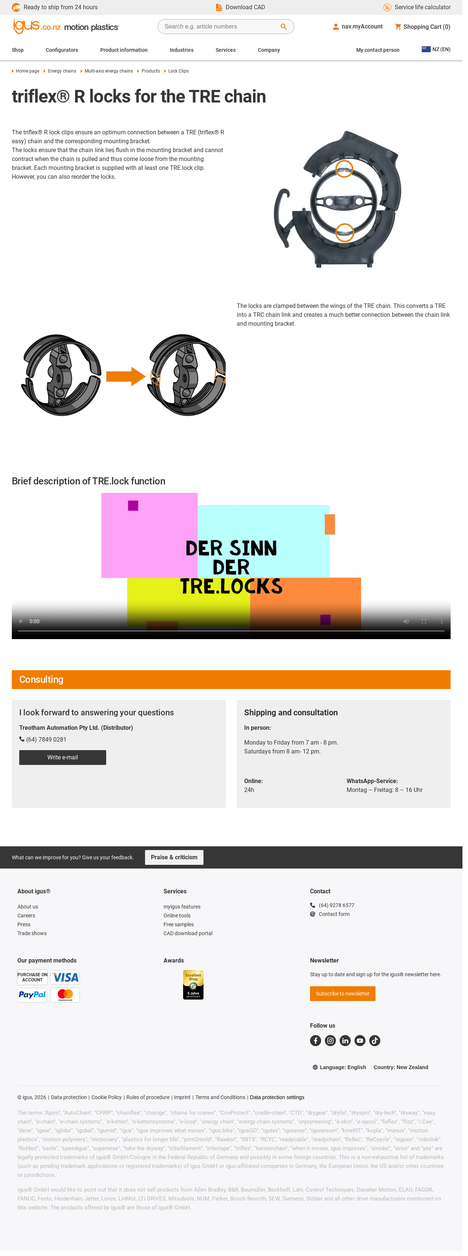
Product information (124, 50)
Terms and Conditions (220, 1097)
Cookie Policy (106, 1097)
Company (269, 50)
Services (226, 50)
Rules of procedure (148, 1097)
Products (148, 71)
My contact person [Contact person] (378, 50)
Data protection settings (277, 1097)
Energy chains (60, 71)
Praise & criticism (174, 857)
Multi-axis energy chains (107, 71)
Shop (18, 50)
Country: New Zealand (401, 1067)
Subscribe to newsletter (343, 994)
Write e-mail (62, 757)
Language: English (339, 1067)
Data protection (69, 1097)
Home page (25, 71)
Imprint (182, 1097)
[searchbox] (220, 26)
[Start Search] (283, 26)
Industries (181, 50)
